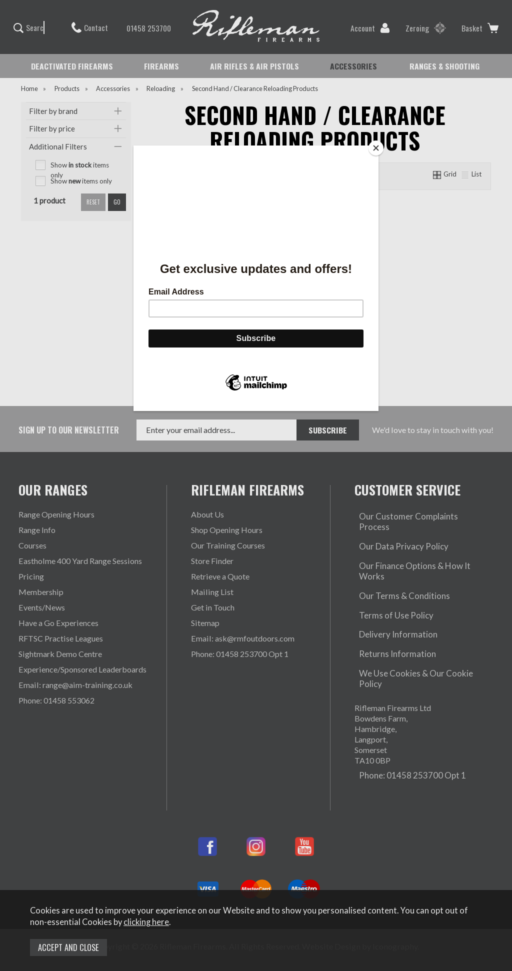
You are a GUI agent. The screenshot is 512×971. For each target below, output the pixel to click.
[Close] (376, 148)
